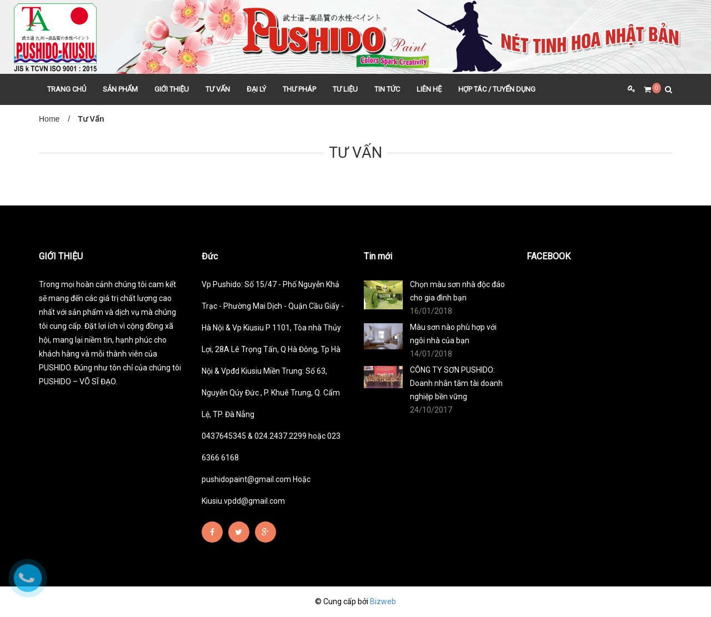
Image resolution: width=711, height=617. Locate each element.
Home (49, 118)
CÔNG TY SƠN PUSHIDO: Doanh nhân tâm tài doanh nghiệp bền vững (456, 383)
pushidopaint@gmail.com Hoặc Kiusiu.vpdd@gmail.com (256, 490)
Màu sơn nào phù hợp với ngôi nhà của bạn (453, 334)
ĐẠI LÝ (256, 89)
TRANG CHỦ (66, 89)
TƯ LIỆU (345, 89)
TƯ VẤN (218, 89)
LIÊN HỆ (429, 89)
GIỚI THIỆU (171, 89)
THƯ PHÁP (299, 89)
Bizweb (383, 601)
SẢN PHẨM (120, 89)
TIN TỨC (387, 89)
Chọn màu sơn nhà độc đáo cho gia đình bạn (457, 291)
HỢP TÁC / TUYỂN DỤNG (496, 89)
